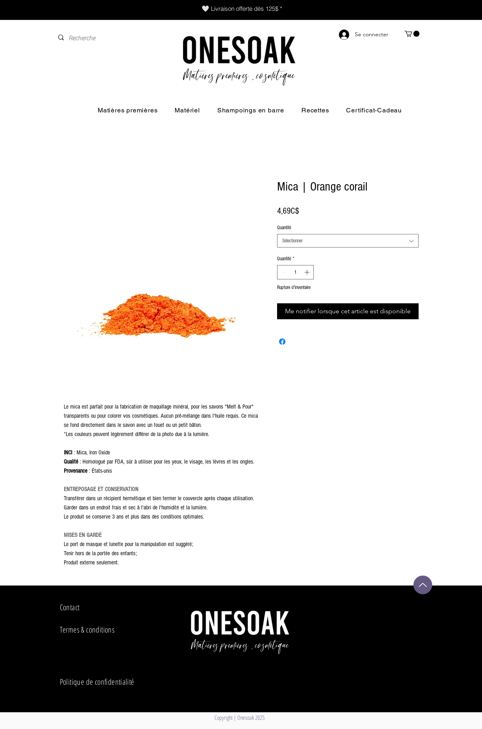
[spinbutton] (295, 272)
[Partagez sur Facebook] (282, 341)
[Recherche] (106, 38)
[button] (412, 34)
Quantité (284, 227)
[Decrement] (283, 272)
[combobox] (348, 241)
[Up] (422, 585)
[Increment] (308, 272)
